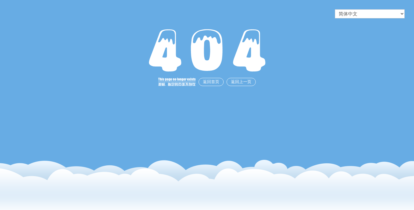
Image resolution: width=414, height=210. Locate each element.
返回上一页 (241, 82)
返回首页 (211, 82)
